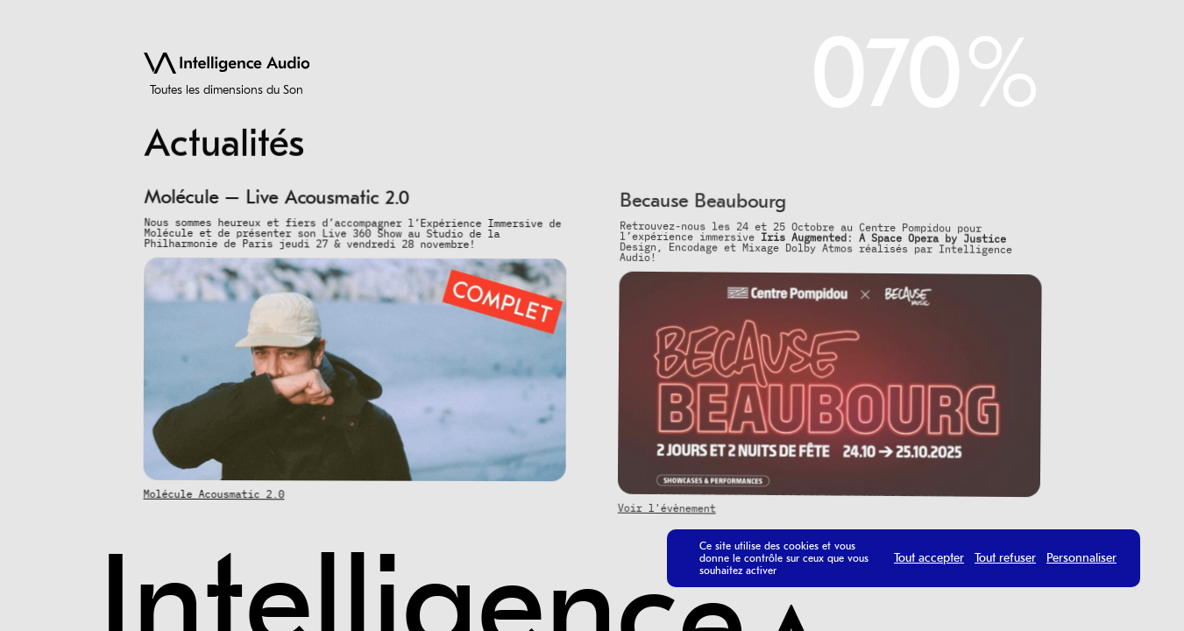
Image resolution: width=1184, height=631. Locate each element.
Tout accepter (929, 558)
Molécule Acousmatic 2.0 (212, 494)
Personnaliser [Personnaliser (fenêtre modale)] (1081, 558)
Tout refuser (1005, 558)
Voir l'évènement (665, 512)
